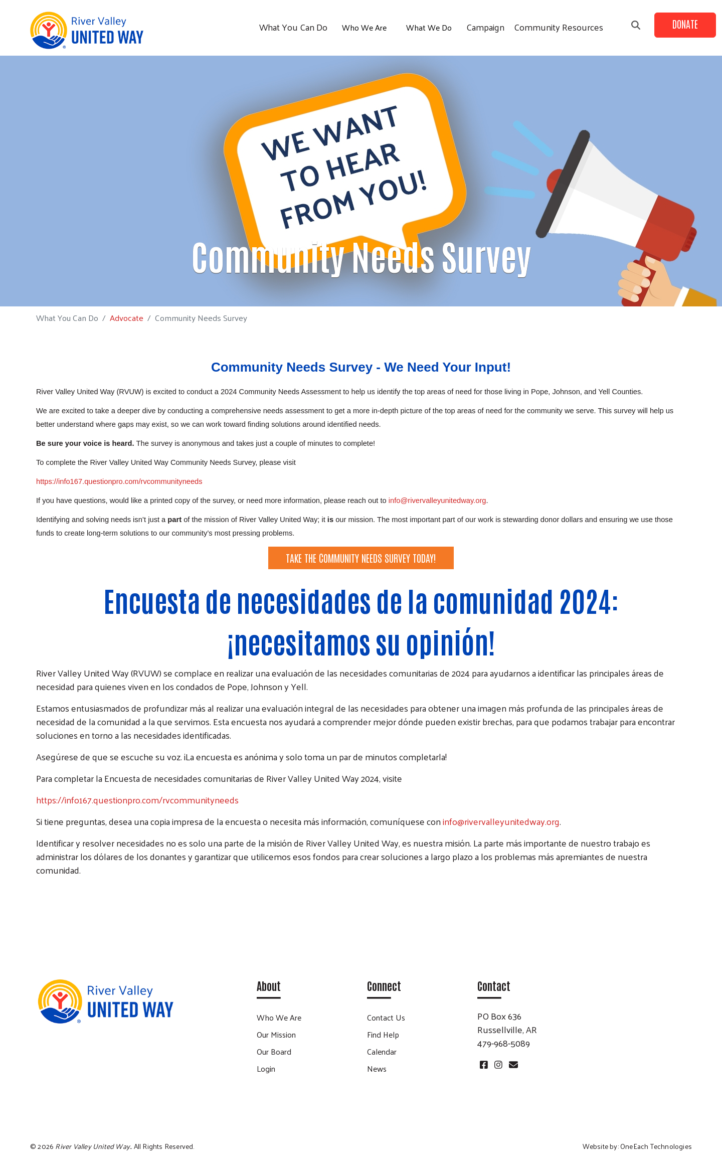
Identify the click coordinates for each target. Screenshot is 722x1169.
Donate (685, 23)
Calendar (382, 1051)
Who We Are (364, 27)
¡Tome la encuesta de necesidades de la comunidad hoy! (361, 905)
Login (266, 1068)
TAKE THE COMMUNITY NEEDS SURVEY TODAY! (361, 557)
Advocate (126, 317)
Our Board (274, 1051)
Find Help (383, 1034)
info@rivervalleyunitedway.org (437, 500)
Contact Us (386, 1017)
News (377, 1068)
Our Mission (276, 1034)
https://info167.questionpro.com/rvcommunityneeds (137, 799)
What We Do (429, 27)
